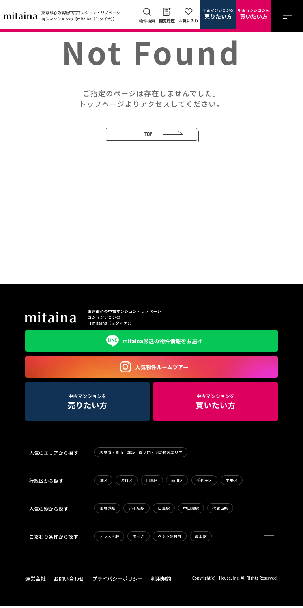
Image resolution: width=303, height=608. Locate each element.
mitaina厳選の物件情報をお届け (151, 343)
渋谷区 (127, 482)
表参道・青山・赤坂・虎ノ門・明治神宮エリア (140, 454)
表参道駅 (107, 510)
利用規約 (153, 580)
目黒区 (152, 482)
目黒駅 (164, 510)
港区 (103, 482)
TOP (137, 135)
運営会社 (34, 580)
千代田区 (204, 482)
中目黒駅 (191, 510)
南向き (138, 538)
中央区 (232, 482)
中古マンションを (218, 13)
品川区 (177, 482)
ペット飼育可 (169, 538)
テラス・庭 (109, 538)
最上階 (201, 538)
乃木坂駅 (136, 510)
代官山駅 (220, 510)
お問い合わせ (66, 580)
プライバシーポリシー (112, 580)
